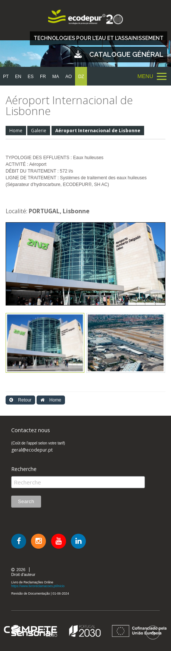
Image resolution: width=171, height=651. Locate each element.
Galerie (38, 130)
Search (26, 501)
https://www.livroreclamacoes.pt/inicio (38, 586)
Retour (20, 400)
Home (15, 130)
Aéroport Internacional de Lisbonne (97, 130)
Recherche (24, 469)
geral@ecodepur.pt (32, 450)
